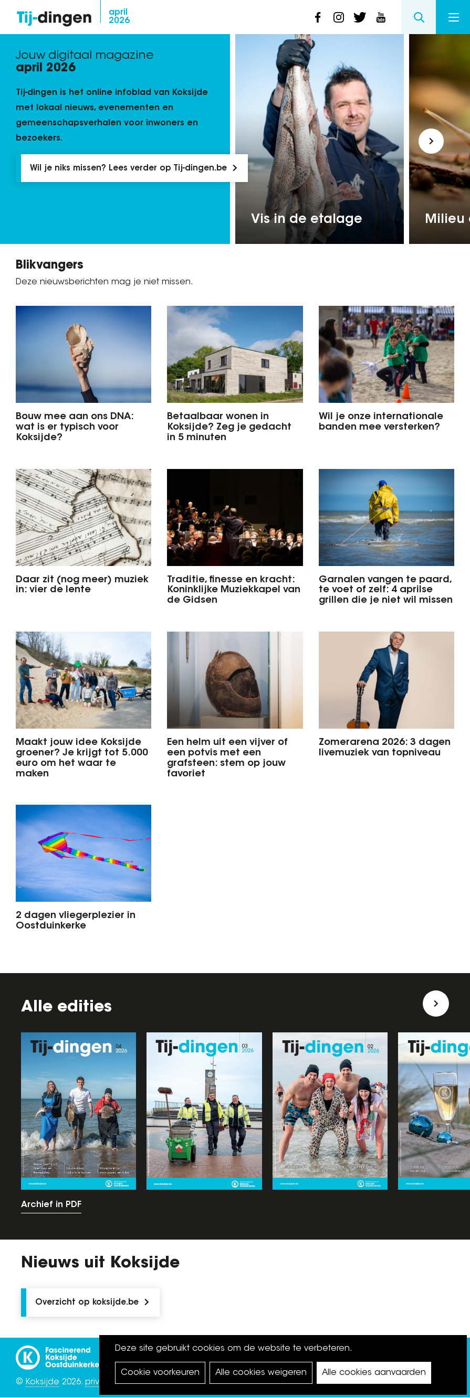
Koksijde (42, 1382)
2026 (119, 16)
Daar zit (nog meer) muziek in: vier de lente (82, 585)
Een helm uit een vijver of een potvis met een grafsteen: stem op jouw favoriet (227, 758)
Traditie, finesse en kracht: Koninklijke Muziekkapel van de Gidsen (233, 590)
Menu (453, 17)
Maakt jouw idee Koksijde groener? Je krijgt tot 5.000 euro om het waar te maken (82, 758)
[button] (431, 141)
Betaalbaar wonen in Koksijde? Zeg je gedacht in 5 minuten (229, 427)
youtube (380, 17)
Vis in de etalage (306, 220)
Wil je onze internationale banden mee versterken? (381, 422)
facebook (317, 17)
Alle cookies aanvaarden (374, 1373)
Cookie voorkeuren (160, 1373)
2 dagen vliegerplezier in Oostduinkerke (75, 921)
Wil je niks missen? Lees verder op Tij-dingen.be (128, 169)
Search (419, 17)
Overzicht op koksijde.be (87, 1303)
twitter (359, 17)
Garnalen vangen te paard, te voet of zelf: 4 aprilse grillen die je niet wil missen (386, 590)
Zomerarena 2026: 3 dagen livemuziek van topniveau (385, 748)
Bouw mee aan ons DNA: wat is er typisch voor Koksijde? (74, 427)
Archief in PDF (51, 1205)
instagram (338, 17)
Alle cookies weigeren (261, 1373)
